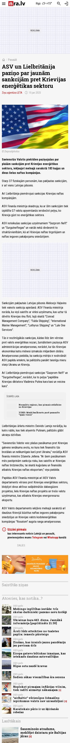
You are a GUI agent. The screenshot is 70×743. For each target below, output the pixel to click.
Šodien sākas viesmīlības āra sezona (39, 677)
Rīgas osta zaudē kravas (30, 666)
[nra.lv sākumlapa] (16, 3)
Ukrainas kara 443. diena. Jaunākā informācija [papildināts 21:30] (37, 621)
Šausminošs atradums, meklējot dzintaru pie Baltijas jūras (43, 732)
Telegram (37, 537)
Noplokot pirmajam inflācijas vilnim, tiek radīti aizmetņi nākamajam (39, 688)
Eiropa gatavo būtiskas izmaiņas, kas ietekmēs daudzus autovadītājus (39, 655)
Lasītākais (11, 721)
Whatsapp (52, 537)
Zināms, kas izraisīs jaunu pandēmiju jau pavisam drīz (39, 644)
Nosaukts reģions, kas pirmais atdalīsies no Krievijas (40, 405)
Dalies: (21, 545)
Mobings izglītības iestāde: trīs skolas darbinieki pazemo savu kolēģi (40, 610)
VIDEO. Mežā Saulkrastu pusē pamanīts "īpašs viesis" (39, 413)
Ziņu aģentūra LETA (12, 92)
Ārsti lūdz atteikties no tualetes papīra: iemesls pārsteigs (36, 632)
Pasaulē (12, 60)
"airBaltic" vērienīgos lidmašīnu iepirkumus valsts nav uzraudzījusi (38, 699)
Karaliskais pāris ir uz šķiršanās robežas (36, 710)
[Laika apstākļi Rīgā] (44, 4)
